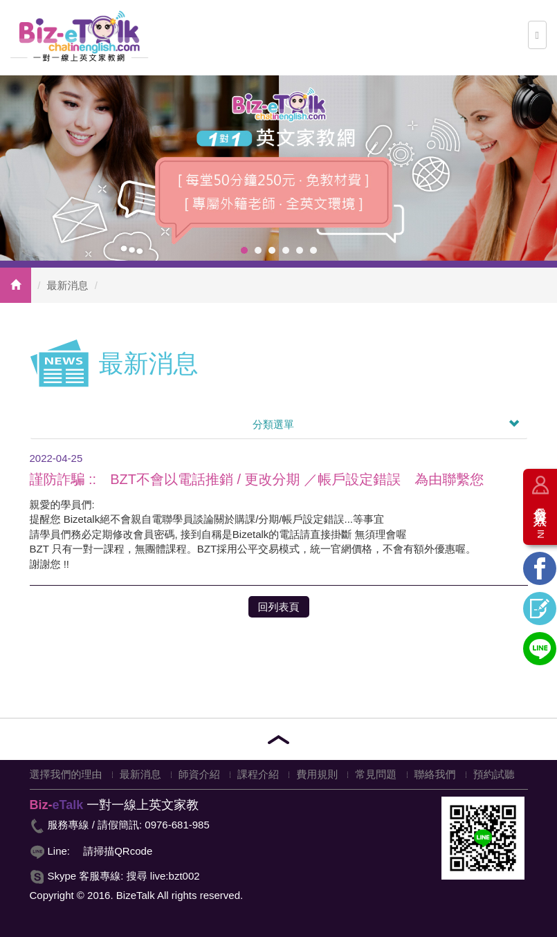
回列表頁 (279, 607)
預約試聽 (494, 774)
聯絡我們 (435, 774)
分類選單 (386, 424)
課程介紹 (258, 774)
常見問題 (375, 774)
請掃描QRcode (117, 851)
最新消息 (68, 285)
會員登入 (540, 518)
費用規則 (317, 774)
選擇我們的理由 (66, 774)
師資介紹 (199, 774)
